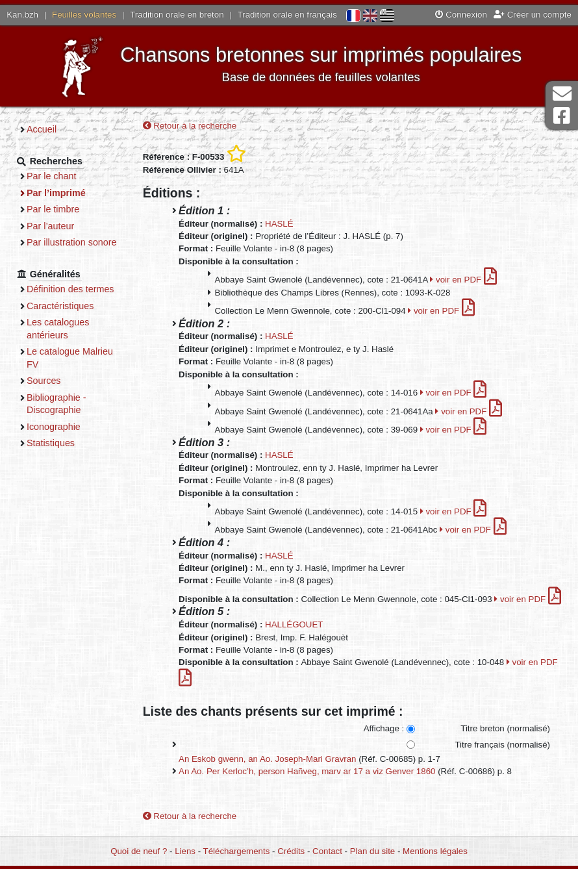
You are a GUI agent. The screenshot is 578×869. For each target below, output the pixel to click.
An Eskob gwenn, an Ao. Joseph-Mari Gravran (267, 759)
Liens (185, 851)
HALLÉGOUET (294, 624)
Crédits (291, 851)
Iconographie (54, 427)
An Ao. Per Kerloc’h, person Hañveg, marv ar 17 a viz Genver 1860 (307, 771)
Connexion (461, 14)
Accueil (42, 129)
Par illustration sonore (72, 242)
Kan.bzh (22, 14)
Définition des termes (70, 289)
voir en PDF (463, 279)
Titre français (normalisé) (502, 744)
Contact (327, 851)
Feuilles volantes (84, 14)
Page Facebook (562, 116)
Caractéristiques (60, 306)
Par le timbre (53, 209)
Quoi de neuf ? (138, 851)
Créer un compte (533, 14)
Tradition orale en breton (176, 14)
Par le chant (51, 176)
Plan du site (372, 851)
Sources (44, 380)
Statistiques (51, 443)
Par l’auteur (50, 226)
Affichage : (384, 728)
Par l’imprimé (56, 193)
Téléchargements (236, 851)
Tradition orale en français (287, 14)
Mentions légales (435, 851)
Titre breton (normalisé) (505, 728)
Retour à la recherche (190, 126)
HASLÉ (279, 224)
